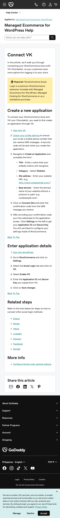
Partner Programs (11, 425)
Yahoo (16, 329)
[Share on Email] (10, 387)
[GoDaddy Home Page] (14, 449)
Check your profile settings (26, 135)
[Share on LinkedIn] (25, 387)
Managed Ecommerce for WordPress (34, 19)
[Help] (43, 4)
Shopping (7, 440)
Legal (17, 479)
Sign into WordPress (23, 252)
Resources (7, 418)
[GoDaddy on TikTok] (18, 469)
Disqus (16, 318)
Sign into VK (19, 130)
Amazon (17, 339)
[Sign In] (50, 4)
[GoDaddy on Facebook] (4, 469)
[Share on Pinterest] (39, 387)
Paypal (16, 323)
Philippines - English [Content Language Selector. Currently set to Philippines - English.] (14, 462)
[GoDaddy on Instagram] (11, 469)
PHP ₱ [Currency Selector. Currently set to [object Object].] (53, 462)
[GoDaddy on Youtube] (32, 469)
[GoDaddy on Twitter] (25, 469)
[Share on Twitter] (32, 387)
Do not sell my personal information (30, 485)
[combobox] (27, 37)
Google (16, 349)
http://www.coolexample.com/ (34, 182)
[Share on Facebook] (17, 387)
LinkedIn (17, 334)
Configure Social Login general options (32, 364)
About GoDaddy (10, 403)
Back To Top (13, 237)
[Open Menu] (3, 4)
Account (6, 432)
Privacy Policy (29, 479)
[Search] (52, 37)
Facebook (18, 344)
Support (6, 410)
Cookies (42, 479)
